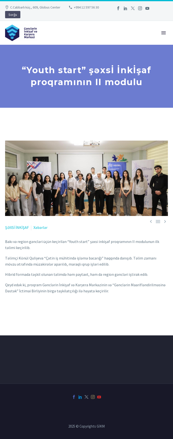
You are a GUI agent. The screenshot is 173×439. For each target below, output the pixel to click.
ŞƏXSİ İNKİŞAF (17, 227)
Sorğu (12, 14)
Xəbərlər (40, 227)
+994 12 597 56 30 (86, 7)
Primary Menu (163, 32)
